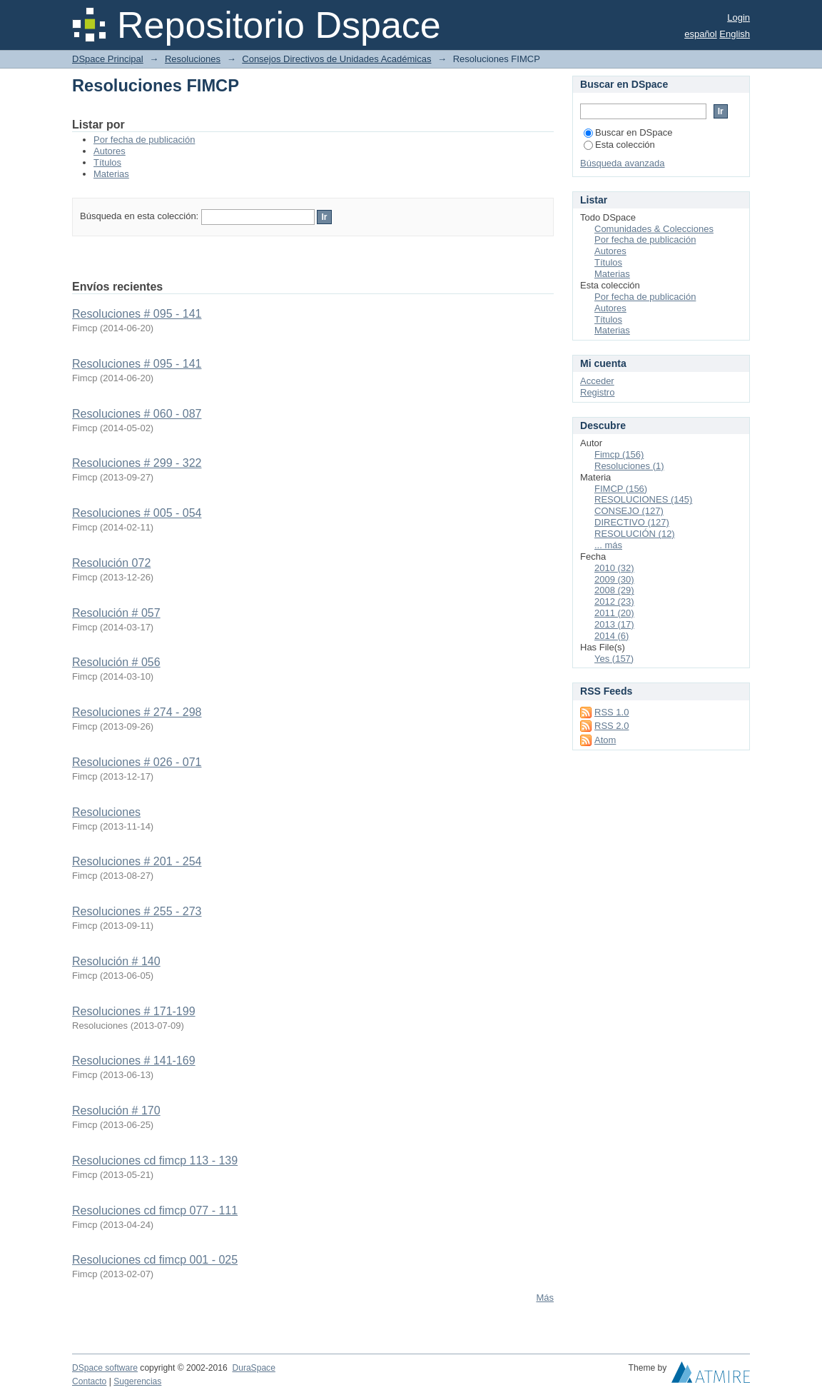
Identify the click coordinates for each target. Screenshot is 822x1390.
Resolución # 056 (116, 662)
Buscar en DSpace (628, 132)
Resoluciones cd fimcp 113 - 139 (155, 1160)
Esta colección (619, 144)
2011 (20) (614, 613)
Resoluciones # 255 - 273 (136, 911)
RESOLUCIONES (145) (643, 499)
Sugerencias (137, 1381)
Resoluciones (192, 59)
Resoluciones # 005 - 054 (136, 513)
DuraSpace (253, 1368)
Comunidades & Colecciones (654, 228)
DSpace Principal (107, 59)
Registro (597, 392)
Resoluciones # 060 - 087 (136, 414)
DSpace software (105, 1368)
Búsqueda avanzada (622, 163)
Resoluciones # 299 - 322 (136, 463)
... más (608, 545)
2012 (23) (614, 601)
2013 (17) (614, 624)
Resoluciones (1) (629, 465)
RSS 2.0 (611, 725)
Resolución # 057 (116, 613)
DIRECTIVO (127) (631, 522)
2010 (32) (614, 568)
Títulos (107, 162)
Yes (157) (614, 658)
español (700, 34)
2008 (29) (614, 590)
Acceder (597, 381)
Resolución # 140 (116, 961)
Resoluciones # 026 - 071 (136, 762)
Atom (605, 740)
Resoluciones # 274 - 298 (136, 712)
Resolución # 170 (116, 1110)
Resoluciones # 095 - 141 (136, 314)
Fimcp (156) (619, 454)
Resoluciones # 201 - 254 (136, 861)
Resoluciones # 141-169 (134, 1060)
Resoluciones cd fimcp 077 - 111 (155, 1210)
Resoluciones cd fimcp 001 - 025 (155, 1260)
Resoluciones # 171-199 (134, 1011)
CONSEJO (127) (629, 510)
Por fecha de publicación (144, 139)
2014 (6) (611, 635)
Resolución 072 (111, 563)
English (734, 34)
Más (545, 1297)
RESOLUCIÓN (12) (634, 533)
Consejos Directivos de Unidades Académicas (336, 59)
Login (738, 17)
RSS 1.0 (611, 712)
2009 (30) (614, 579)
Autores (109, 151)
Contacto (89, 1381)
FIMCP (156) (620, 488)
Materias (111, 173)
